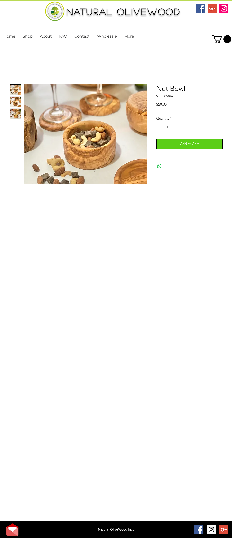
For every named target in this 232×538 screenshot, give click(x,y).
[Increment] (174, 127)
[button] (221, 39)
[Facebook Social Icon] (200, 8)
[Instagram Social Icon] (223, 8)
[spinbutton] (167, 127)
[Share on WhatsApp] (159, 166)
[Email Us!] (12, 530)
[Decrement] (160, 127)
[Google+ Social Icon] (212, 8)
